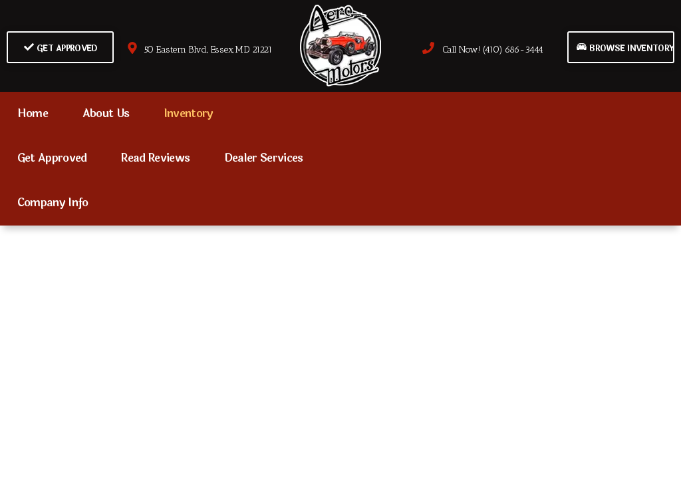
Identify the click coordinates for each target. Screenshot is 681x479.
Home (32, 113)
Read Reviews (155, 158)
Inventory (188, 113)
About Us (106, 113)
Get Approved (61, 48)
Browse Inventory (625, 48)
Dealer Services (263, 158)
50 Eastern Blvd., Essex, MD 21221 (199, 49)
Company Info (52, 203)
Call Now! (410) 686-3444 (482, 49)
